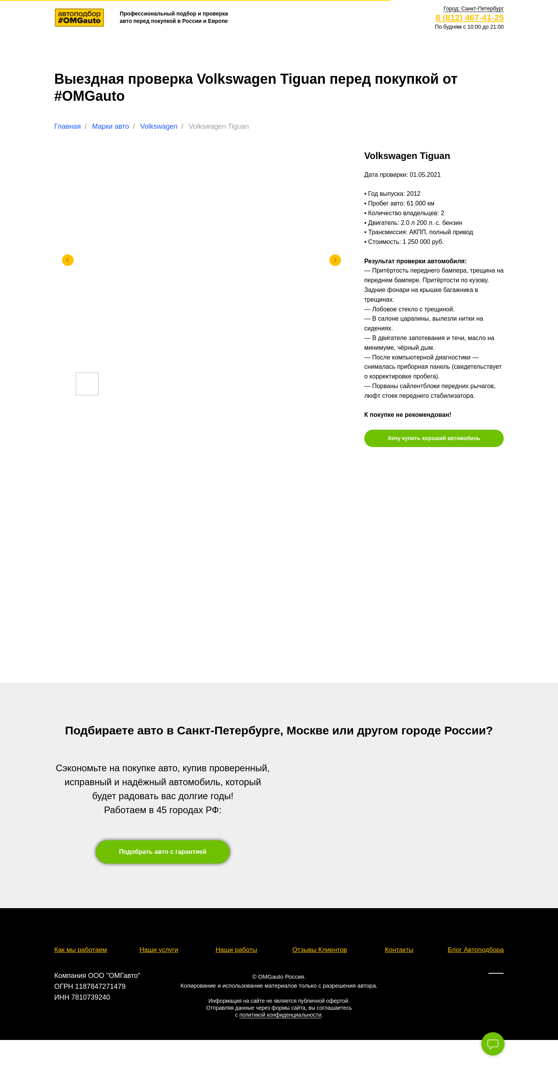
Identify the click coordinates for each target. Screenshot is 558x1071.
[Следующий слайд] (335, 260)
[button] (474, 8)
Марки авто (110, 126)
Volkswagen (158, 126)
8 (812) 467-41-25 (470, 17)
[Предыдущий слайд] (68, 260)
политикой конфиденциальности (280, 1015)
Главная (67, 126)
